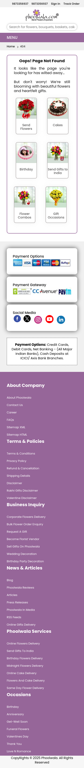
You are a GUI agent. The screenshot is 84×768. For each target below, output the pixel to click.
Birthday (13, 707)
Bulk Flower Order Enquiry (25, 524)
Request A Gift (17, 532)
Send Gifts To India (20, 651)
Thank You (14, 744)
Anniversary (15, 714)
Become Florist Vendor (23, 539)
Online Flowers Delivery (23, 643)
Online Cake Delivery (22, 673)
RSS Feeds (14, 617)
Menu (12, 37)
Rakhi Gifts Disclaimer (22, 490)
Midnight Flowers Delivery (25, 666)
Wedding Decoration (22, 554)
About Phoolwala (19, 397)
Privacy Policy (16, 461)
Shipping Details (18, 476)
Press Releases (17, 602)
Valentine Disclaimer (22, 498)
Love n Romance (19, 751)
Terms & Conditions (21, 453)
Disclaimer (14, 483)
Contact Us (15, 405)
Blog (10, 580)
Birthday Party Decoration (25, 561)
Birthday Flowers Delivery (25, 658)
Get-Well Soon (17, 721)
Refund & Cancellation (23, 468)
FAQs (10, 420)
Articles (12, 595)
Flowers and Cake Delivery (26, 680)
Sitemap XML (16, 427)
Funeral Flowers (18, 729)
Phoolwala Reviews (20, 587)
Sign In (55, 3)
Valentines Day (17, 736)
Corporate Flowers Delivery (26, 517)
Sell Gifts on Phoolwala (23, 546)
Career (12, 412)
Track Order (71, 3)
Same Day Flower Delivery (25, 688)
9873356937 (19, 3)
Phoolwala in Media (21, 610)
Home (11, 46)
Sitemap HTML (17, 435)
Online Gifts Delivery (21, 624)
